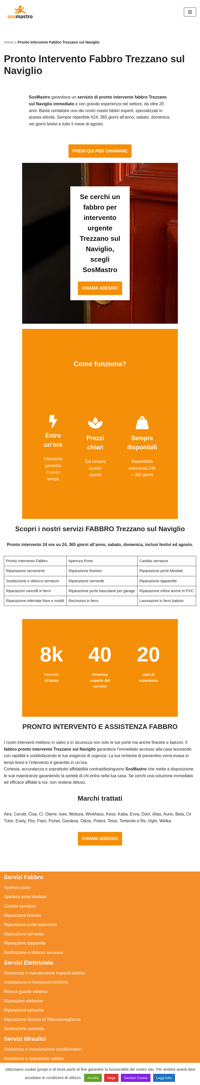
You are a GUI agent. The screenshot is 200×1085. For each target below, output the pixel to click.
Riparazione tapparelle (25, 890)
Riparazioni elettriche (23, 948)
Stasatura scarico (20, 1052)
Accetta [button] (92, 1078)
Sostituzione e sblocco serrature (33, 899)
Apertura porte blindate (25, 843)
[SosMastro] (19, 12)
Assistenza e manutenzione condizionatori (43, 996)
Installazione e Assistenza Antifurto (36, 929)
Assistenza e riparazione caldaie (34, 1005)
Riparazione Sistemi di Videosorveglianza (42, 966)
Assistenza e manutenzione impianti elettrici (44, 920)
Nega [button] (111, 1078)
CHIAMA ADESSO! (100, 242)
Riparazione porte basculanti (30, 871)
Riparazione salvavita (23, 957)
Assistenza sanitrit (21, 1014)
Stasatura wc (16, 1061)
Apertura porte (17, 834)
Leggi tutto (164, 1078)
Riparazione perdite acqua (28, 1042)
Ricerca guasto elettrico (25, 938)
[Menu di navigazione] (190, 12)
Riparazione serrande (24, 881)
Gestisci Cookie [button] (135, 1078)
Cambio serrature (20, 853)
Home (9, 42)
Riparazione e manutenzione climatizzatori (43, 1033)
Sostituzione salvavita (24, 975)
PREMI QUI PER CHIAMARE (100, 146)
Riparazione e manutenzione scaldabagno (43, 1024)
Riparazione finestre (22, 862)
